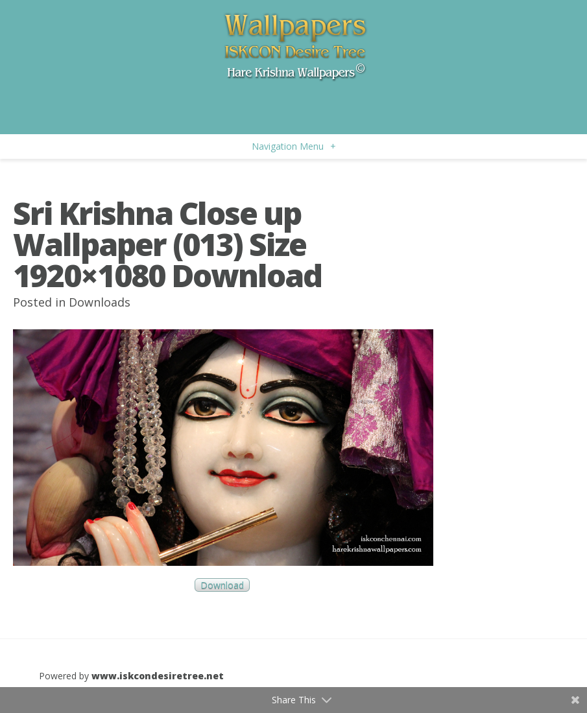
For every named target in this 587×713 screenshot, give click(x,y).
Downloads (99, 302)
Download (222, 585)
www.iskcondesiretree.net (157, 676)
